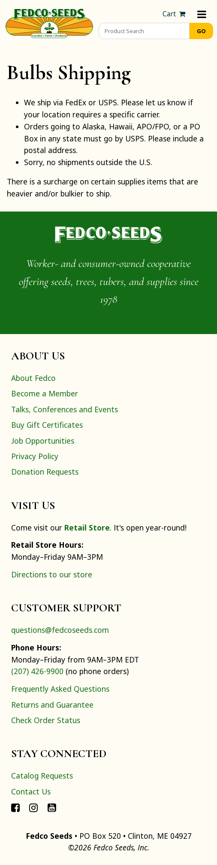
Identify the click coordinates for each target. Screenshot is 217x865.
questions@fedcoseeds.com (60, 630)
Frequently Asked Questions (60, 689)
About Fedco (33, 378)
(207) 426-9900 (37, 671)
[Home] (49, 22)
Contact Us (31, 791)
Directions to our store (51, 574)
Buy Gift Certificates (47, 425)
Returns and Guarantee (52, 704)
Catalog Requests (42, 775)
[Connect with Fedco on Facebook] (15, 807)
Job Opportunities (42, 441)
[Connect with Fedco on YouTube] (52, 807)
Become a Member (44, 393)
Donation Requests (44, 471)
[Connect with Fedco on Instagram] (33, 807)
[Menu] (201, 14)
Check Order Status (45, 720)
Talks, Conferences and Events (64, 409)
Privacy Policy (34, 456)
